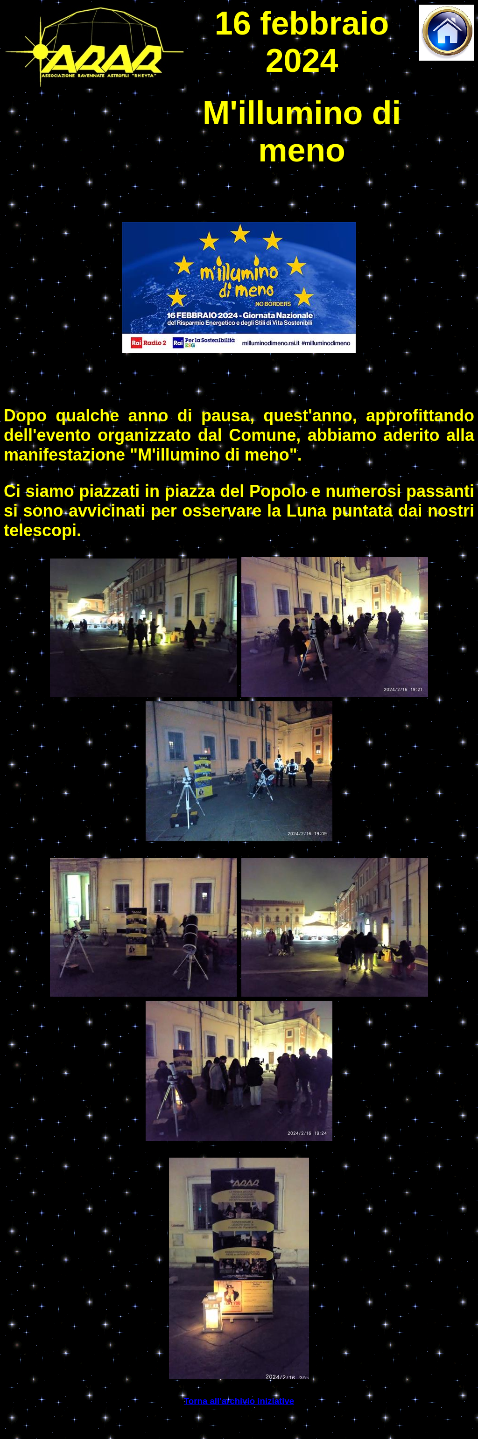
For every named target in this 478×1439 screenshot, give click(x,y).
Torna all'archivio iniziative (239, 1401)
